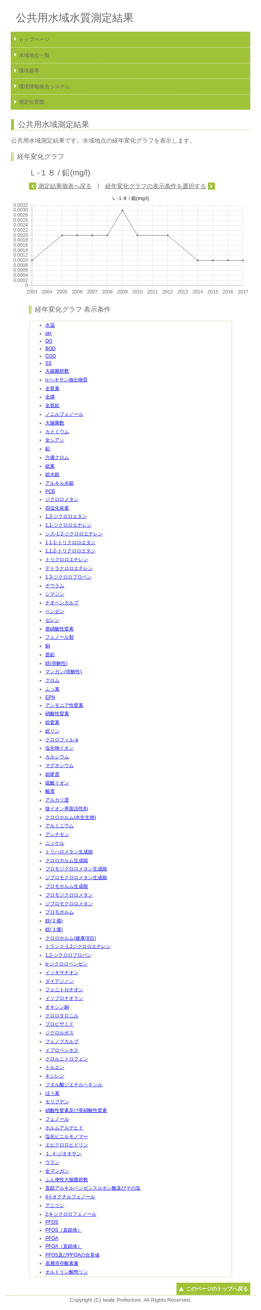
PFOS (51, 1222)
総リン (52, 731)
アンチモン (57, 834)
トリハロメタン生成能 (69, 852)
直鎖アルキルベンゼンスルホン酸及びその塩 (92, 1188)
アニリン (54, 1205)
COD (50, 356)
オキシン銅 (57, 1007)
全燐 (50, 397)
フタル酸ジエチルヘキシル (73, 1084)
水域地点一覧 (34, 55)
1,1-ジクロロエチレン (68, 525)
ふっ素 (52, 689)
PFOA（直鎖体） (63, 1246)
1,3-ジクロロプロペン (68, 577)
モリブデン (57, 1101)
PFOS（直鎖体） (63, 1230)
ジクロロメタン (62, 499)
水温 (50, 325)
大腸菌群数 (57, 371)
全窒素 (52, 388)
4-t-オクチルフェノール (70, 1197)
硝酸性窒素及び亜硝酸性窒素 (76, 1110)
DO (48, 341)
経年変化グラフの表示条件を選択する (155, 186)
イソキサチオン (62, 972)
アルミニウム (59, 825)
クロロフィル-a (61, 740)
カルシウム (57, 757)
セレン (52, 620)
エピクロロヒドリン (66, 1145)
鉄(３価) (54, 929)
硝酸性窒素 (57, 713)
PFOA (51, 1238)
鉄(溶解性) (56, 663)
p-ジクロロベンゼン (66, 964)
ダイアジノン (59, 981)
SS (48, 363)
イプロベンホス (62, 1050)
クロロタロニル (62, 1016)
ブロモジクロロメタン (69, 895)
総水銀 (52, 474)
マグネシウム (59, 765)
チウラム (54, 585)
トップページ (34, 39)
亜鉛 (50, 654)
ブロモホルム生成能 (66, 886)
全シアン (54, 440)
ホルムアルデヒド (64, 1128)
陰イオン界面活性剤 (66, 808)
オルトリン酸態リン (66, 1272)
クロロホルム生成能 (66, 860)
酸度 (50, 791)
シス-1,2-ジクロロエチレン (74, 534)
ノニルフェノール (64, 414)
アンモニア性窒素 (64, 705)
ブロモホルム (59, 912)
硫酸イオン (57, 783)
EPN (50, 697)
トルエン (54, 1067)
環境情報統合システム (44, 86)
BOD (50, 348)
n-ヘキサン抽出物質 (66, 380)
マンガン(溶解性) (63, 671)
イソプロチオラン (64, 998)
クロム (52, 680)
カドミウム (57, 431)
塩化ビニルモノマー (66, 1136)
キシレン (54, 1076)
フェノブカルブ (62, 1041)
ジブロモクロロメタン (69, 903)
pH (48, 333)
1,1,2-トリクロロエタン (70, 551)
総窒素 (52, 722)
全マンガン (57, 1171)
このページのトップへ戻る (217, 1289)
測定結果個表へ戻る (65, 186)
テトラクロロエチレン (69, 568)
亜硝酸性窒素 (59, 629)
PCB (50, 491)
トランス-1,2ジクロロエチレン (78, 946)
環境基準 (29, 71)
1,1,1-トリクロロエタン (70, 542)
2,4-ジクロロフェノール (70, 1214)
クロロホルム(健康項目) (70, 938)
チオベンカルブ (62, 602)
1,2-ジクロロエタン (66, 516)
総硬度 (52, 774)
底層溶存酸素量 (62, 1263)
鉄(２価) (54, 920)
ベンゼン (54, 611)
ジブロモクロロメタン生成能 (76, 877)
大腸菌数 (54, 423)
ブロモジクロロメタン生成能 (76, 869)
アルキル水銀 (59, 483)
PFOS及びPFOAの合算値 (72, 1255)
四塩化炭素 (57, 508)
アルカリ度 (57, 800)
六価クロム (57, 457)
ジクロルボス (59, 1033)
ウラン (52, 1162)
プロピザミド (59, 1024)
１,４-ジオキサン (63, 1153)
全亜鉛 (52, 405)
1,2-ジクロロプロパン (68, 955)
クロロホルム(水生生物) (70, 817)
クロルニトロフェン (66, 1059)
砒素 (50, 466)
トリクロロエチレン (66, 559)
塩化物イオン (59, 748)
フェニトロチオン (64, 989)
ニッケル (54, 843)
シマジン (54, 594)
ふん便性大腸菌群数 (66, 1179)
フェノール (57, 1119)
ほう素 (52, 1093)
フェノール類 (59, 637)
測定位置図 (31, 102)
